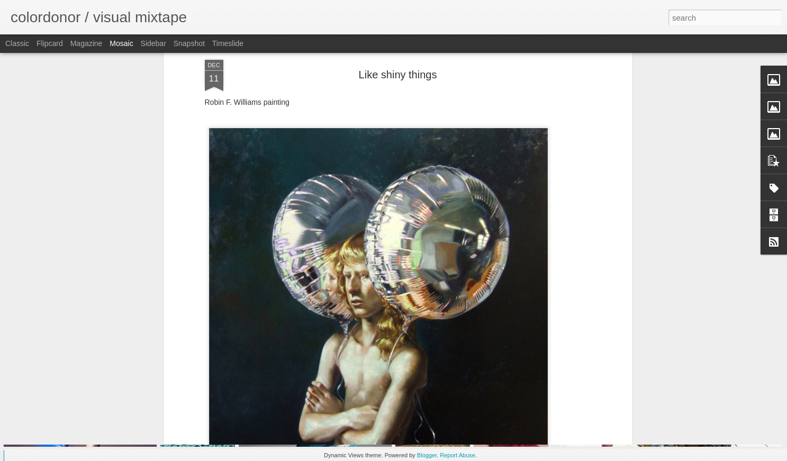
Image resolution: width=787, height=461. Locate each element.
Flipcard (50, 43)
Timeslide (227, 43)
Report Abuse (457, 455)
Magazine (86, 43)
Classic (17, 43)
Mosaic (121, 43)
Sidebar (153, 43)
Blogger (427, 455)
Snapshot (189, 43)
